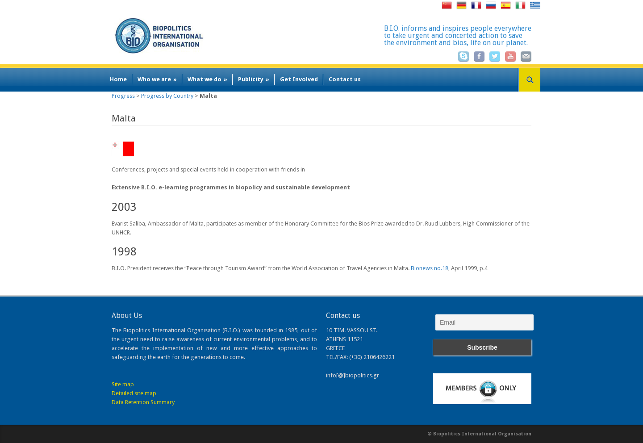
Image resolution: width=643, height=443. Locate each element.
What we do (207, 79)
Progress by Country (167, 95)
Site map (123, 384)
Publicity (253, 79)
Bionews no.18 (429, 268)
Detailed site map (134, 393)
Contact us (345, 79)
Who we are (157, 79)
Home (118, 79)
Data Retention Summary (143, 402)
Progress (123, 95)
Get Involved (299, 79)
